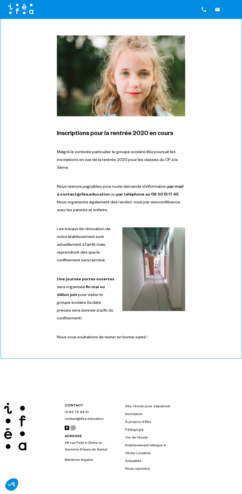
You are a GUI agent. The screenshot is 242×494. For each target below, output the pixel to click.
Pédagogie (134, 430)
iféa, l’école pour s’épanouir (148, 407)
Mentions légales (79, 460)
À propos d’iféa (138, 422)
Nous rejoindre (137, 469)
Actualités (133, 461)
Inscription (133, 414)
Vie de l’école (136, 438)
